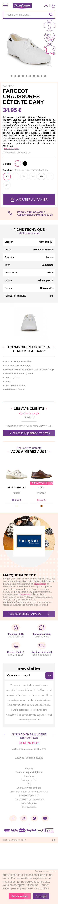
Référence (8, 152)
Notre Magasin (29, 803)
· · (16, 493)
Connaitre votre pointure (29, 787)
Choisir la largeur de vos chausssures (29, 791)
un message (36, 757)
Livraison (29, 776)
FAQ (29, 784)
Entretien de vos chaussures (29, 799)
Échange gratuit (29, 780)
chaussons (25, 594)
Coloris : (7, 163)
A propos (29, 768)
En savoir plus (11, 148)
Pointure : (26, 170)
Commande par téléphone (29, 772)
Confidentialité (29, 807)
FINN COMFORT (17, 487)
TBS (41, 487)
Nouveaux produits (29, 795)
